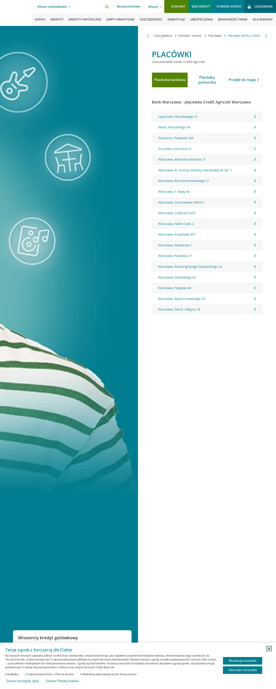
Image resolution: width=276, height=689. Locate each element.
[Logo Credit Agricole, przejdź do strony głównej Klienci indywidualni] (16, 13)
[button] (269, 648)
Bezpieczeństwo (128, 6)
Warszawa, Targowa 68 (207, 288)
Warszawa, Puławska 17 (207, 256)
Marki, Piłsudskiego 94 (207, 127)
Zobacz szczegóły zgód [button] (22, 681)
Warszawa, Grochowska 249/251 (207, 202)
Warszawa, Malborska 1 (207, 245)
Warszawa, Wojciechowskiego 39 (207, 299)
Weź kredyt (201, 6)
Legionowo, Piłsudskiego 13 (207, 117)
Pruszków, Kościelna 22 (207, 149)
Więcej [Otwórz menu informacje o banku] (153, 6)
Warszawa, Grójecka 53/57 (207, 213)
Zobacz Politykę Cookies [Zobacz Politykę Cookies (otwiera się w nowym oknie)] (62, 681)
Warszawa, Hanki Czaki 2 (207, 224)
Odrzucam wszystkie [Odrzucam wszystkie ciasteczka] (242, 670)
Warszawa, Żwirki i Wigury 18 (207, 309)
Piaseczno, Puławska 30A (207, 138)
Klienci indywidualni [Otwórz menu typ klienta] (52, 6)
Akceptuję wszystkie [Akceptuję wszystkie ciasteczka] (243, 660)
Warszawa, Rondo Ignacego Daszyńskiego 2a (207, 266)
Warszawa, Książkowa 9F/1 (207, 234)
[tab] (170, 80)
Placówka (206, 35)
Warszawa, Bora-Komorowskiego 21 (207, 181)
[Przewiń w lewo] (148, 35)
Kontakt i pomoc (181, 35)
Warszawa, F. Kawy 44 (207, 191)
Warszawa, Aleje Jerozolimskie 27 (207, 159)
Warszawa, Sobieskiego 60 (207, 277)
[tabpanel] (207, 213)
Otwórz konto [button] (228, 6)
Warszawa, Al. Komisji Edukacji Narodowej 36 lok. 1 (207, 170)
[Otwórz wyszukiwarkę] (106, 6)
